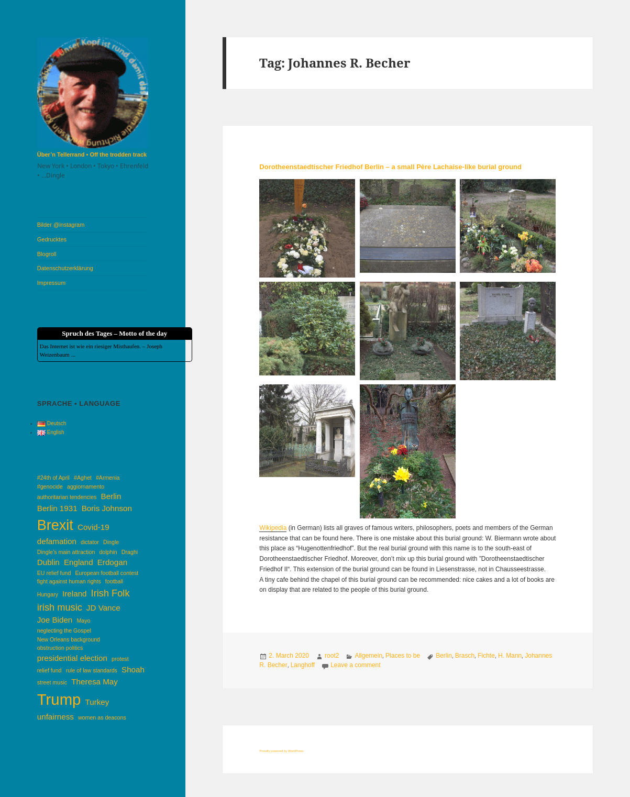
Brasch (464, 655)
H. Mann (510, 655)
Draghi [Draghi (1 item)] (129, 552)
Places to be (402, 655)
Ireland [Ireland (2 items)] (74, 593)
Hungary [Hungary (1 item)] (47, 594)
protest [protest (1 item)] (120, 659)
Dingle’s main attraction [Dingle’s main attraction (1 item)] (66, 552)
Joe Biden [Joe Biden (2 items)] (55, 619)
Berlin (444, 655)
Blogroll (47, 254)
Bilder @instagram (61, 225)
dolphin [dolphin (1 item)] (108, 552)
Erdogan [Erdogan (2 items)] (112, 562)
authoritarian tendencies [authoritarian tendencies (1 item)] (67, 497)
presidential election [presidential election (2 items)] (72, 658)
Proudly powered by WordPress (281, 750)
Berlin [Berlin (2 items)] (111, 496)
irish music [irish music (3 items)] (59, 607)
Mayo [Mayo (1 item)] (83, 620)
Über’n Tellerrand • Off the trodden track (92, 154)
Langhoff (303, 665)
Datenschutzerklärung (65, 268)
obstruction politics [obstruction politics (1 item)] (60, 648)
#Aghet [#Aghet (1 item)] (83, 477)
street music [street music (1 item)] (52, 682)
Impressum (51, 283)
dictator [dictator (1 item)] (90, 542)
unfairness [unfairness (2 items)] (55, 716)
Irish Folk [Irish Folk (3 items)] (110, 593)
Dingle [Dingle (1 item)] (111, 542)
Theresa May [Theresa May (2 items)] (94, 681)
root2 (332, 655)
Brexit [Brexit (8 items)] (55, 525)
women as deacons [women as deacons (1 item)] (102, 717)
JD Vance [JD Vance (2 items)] (103, 607)
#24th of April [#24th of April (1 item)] (53, 477)
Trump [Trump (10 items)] (59, 699)
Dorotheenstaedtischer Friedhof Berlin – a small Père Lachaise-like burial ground (390, 167)
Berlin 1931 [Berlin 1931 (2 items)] (57, 508)
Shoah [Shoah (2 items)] (133, 669)
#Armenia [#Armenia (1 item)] (108, 477)
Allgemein (368, 655)
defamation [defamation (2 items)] (56, 541)
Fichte (486, 655)
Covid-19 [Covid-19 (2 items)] (93, 527)
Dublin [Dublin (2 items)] (48, 562)
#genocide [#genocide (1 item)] (50, 486)
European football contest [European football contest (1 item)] (106, 573)
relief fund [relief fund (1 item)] (49, 670)
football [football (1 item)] (114, 581)
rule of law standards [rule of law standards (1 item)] (91, 670)
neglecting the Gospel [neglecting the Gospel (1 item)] (64, 630)
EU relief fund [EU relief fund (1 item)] (54, 573)
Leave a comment (355, 665)
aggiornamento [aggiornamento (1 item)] (85, 486)
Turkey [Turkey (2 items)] (97, 702)
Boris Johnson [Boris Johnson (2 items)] (107, 508)
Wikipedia (272, 528)
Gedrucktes (52, 239)
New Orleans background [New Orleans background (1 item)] (68, 639)
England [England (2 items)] (78, 562)
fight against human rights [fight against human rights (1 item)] (69, 581)
